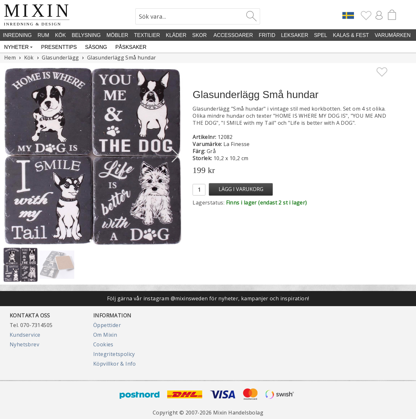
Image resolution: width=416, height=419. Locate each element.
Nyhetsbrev (24, 344)
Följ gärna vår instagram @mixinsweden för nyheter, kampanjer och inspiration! (208, 298)
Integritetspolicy (114, 354)
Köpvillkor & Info (114, 363)
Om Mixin (105, 334)
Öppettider (107, 325)
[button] (175, 156)
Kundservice (25, 334)
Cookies (103, 344)
